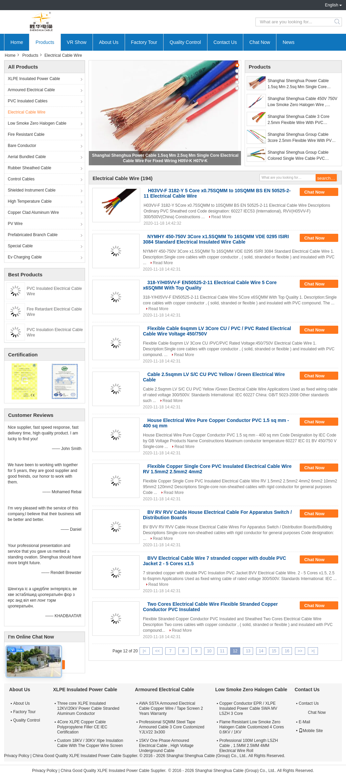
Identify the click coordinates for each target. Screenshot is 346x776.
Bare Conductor (22, 145)
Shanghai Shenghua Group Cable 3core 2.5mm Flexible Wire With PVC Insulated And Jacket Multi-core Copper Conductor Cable (303, 138)
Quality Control (185, 42)
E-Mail (304, 722)
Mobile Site (311, 730)
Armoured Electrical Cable (31, 89)
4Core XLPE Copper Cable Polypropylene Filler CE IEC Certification (82, 727)
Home (16, 42)
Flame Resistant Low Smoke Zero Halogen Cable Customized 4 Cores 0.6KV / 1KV (251, 727)
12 (235, 651)
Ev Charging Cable (25, 257)
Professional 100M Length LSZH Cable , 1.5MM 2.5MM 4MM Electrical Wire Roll (248, 745)
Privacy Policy (16, 755)
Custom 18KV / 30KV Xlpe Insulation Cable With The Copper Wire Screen (90, 743)
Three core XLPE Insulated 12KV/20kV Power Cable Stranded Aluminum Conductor (88, 708)
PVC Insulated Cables (27, 101)
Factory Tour (144, 42)
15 (274, 651)
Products (44, 42)
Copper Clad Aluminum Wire (33, 212)
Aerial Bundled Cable (27, 156)
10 (209, 651)
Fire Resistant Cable (26, 134)
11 (222, 651)
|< (144, 651)
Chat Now (259, 42)
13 (248, 651)
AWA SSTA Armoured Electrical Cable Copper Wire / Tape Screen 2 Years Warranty (171, 708)
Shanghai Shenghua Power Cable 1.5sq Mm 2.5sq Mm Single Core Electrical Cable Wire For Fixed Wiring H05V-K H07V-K (302, 84)
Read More (221, 217)
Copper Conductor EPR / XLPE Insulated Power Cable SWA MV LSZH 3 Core (248, 708)
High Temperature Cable (30, 201)
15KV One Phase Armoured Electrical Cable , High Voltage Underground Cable (166, 745)
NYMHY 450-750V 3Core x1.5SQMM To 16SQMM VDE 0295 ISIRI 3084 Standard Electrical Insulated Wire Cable (216, 239)
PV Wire (15, 223)
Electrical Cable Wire (26, 112)
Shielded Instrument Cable (31, 190)
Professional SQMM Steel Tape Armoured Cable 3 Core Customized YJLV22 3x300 (171, 727)
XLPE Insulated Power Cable (34, 78)
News (288, 42)
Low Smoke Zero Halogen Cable (37, 123)
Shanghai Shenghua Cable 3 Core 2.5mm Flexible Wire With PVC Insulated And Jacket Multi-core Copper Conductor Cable (303, 120)
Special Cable (20, 246)
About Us (109, 42)
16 (287, 651)
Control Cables (21, 179)
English (331, 5)
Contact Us (225, 42)
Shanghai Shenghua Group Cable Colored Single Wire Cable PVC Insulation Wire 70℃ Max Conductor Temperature (300, 155)
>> (300, 651)
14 (261, 651)
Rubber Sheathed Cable (29, 168)
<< (157, 651)
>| (313, 651)
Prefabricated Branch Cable (32, 234)
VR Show (76, 42)
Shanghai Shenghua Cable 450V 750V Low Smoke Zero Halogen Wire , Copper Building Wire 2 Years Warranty (303, 102)
